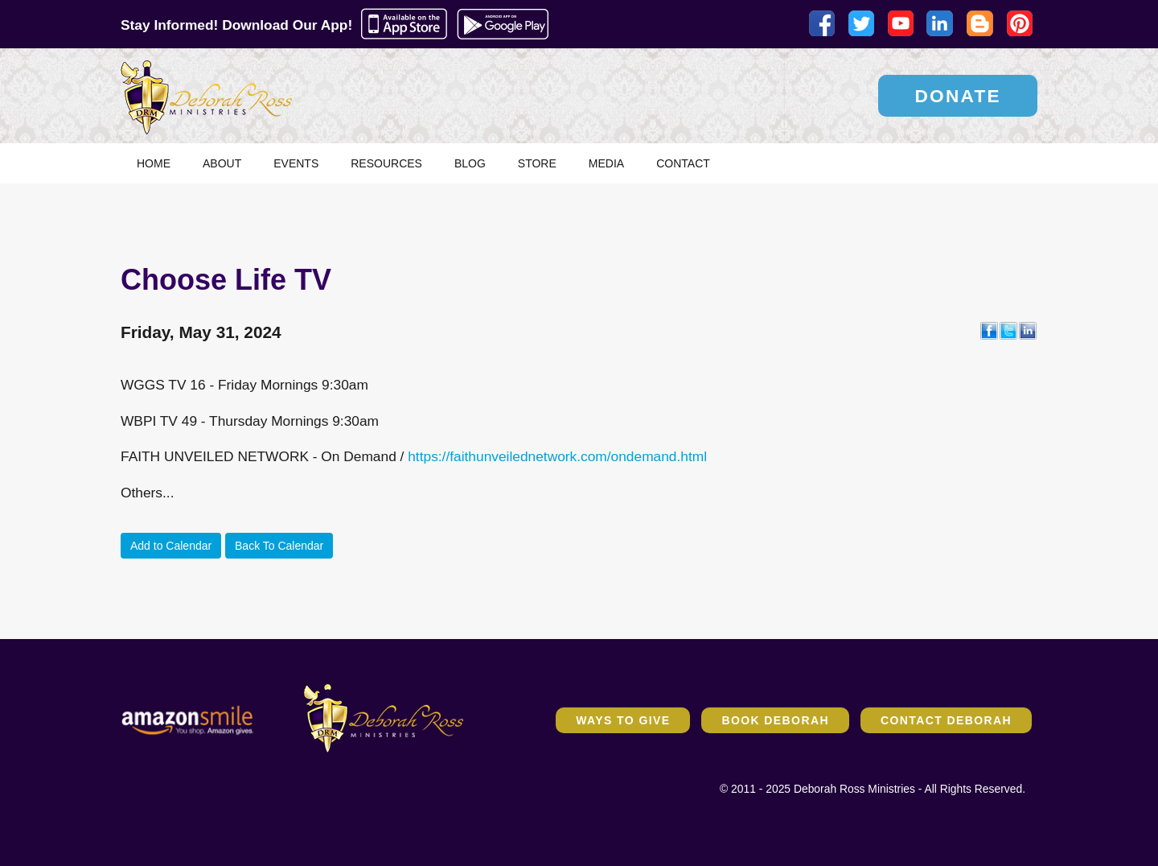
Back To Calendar (279, 545)
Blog (470, 163)
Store (537, 163)
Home (153, 163)
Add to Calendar (170, 545)
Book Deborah (774, 720)
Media (606, 163)
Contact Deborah (946, 720)
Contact (683, 163)
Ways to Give (623, 720)
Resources (386, 163)
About (222, 163)
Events (295, 163)
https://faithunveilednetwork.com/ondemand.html (557, 456)
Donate (957, 95)
